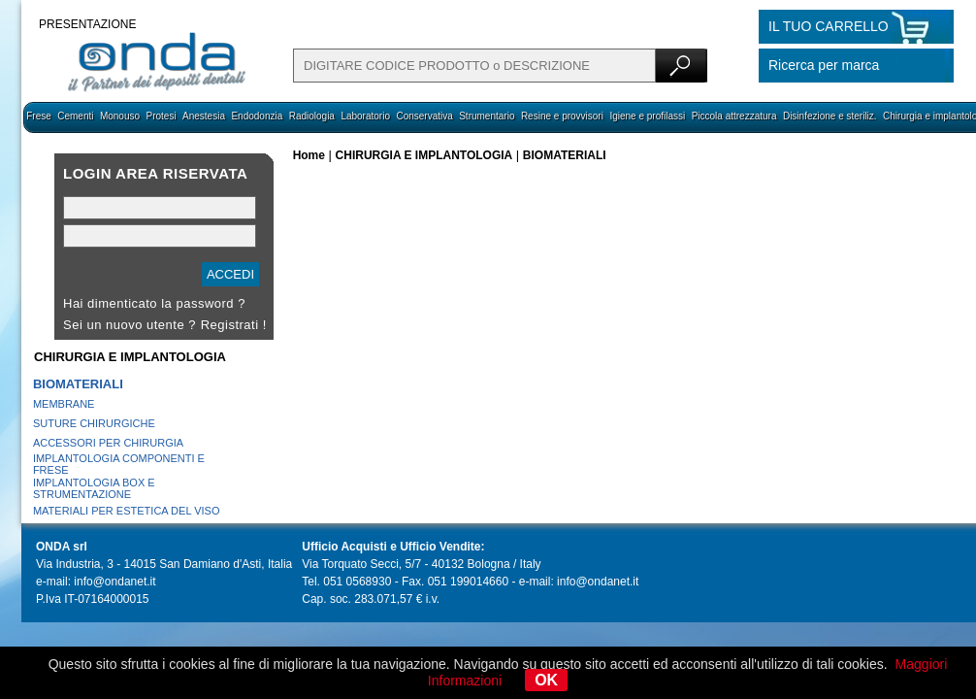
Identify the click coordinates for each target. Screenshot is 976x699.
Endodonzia (256, 116)
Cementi (75, 116)
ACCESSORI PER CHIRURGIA (108, 443)
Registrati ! (234, 324)
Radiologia (312, 116)
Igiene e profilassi (647, 116)
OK (546, 680)
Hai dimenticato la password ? (154, 303)
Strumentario (486, 116)
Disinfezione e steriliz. (830, 116)
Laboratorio (365, 116)
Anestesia (203, 116)
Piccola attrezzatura (734, 116)
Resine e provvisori (562, 116)
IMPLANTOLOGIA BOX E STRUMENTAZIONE (94, 488)
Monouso (120, 116)
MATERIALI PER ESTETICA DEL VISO (126, 510)
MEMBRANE (64, 404)
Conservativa (424, 116)
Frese (38, 116)
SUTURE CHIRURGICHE (94, 423)
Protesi (161, 116)
